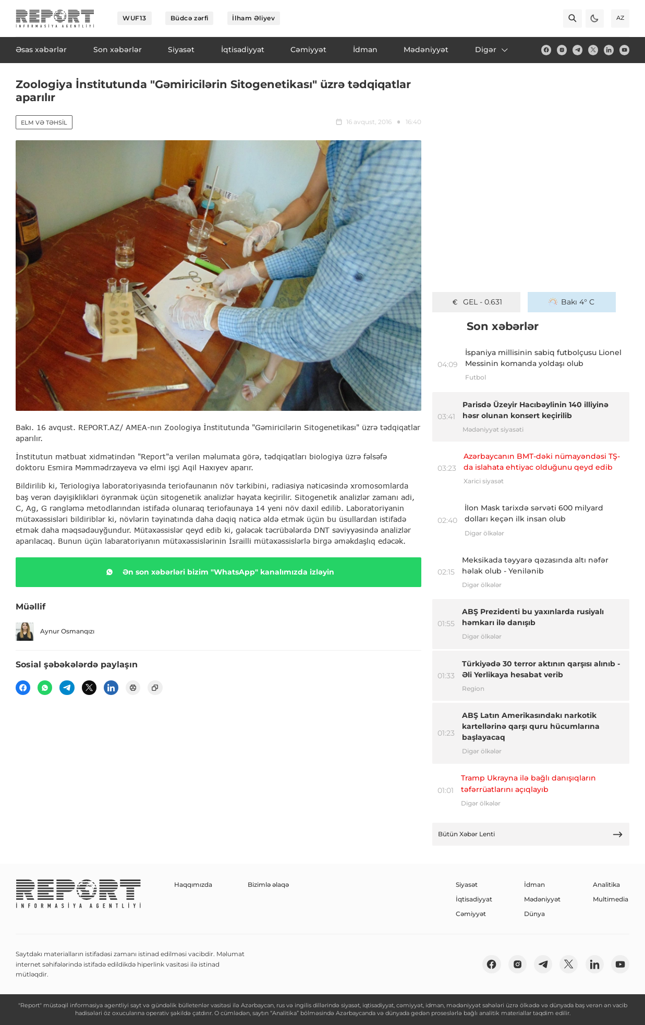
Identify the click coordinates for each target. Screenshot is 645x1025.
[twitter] (593, 50)
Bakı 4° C (571, 302)
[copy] (155, 687)
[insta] (562, 50)
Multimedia (610, 899)
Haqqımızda (193, 884)
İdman (534, 884)
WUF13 (135, 18)
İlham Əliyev (253, 18)
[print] (133, 687)
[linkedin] (609, 50)
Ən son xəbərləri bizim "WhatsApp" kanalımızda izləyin (218, 572)
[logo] (55, 18)
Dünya (534, 914)
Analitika (606, 884)
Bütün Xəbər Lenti (530, 834)
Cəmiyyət (471, 914)
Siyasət (467, 884)
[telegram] (577, 50)
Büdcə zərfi (190, 18)
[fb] (546, 50)
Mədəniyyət (542, 899)
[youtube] (624, 50)
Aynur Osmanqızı (55, 632)
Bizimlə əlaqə (268, 884)
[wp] (45, 687)
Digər (492, 49)
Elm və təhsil (44, 122)
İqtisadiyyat (474, 899)
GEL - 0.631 (476, 302)
